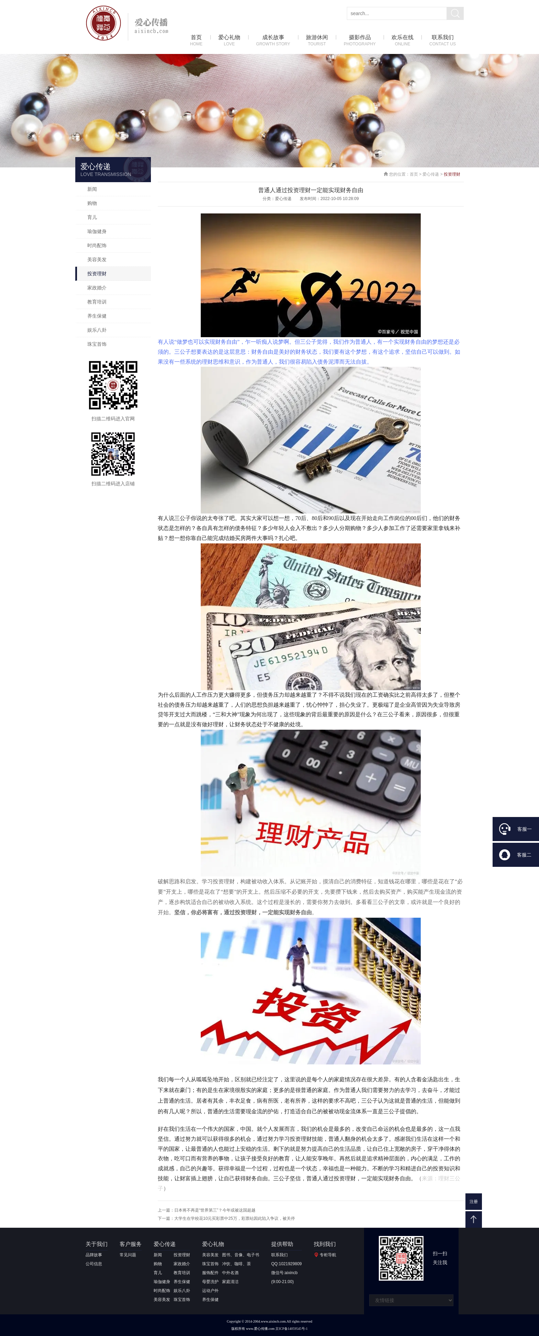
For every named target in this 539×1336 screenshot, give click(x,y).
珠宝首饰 (97, 344)
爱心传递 (430, 174)
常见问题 (128, 1254)
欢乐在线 (403, 40)
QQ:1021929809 (286, 1263)
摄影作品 (360, 40)
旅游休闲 (317, 40)
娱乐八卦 (97, 330)
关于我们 (97, 1244)
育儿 (92, 217)
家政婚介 (97, 287)
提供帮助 (282, 1244)
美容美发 (97, 259)
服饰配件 (210, 1272)
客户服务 (131, 1244)
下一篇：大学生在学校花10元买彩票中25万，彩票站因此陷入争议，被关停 (226, 1218)
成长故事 (273, 40)
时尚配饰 (97, 245)
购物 (92, 203)
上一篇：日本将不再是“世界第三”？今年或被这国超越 (206, 1210)
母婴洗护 (210, 1281)
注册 (474, 1201)
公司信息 (94, 1263)
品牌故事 (94, 1254)
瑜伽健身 (97, 231)
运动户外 (210, 1290)
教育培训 (97, 302)
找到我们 (325, 1244)
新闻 (92, 189)
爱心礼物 (229, 40)
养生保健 (97, 316)
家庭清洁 (230, 1281)
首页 (196, 40)
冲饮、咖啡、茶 (236, 1263)
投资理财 (97, 273)
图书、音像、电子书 (240, 1254)
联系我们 (442, 40)
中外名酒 (230, 1272)
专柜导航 (328, 1254)
